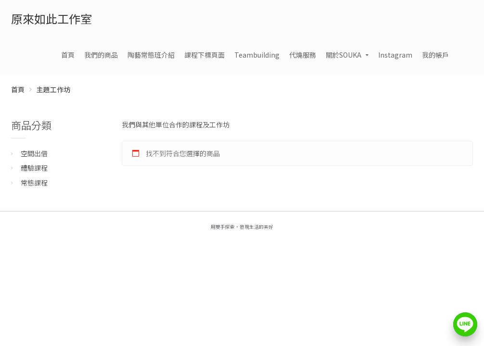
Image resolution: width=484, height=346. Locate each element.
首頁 (68, 55)
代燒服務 (302, 55)
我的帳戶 (435, 55)
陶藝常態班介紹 (151, 55)
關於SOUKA (343, 55)
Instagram (395, 55)
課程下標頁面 (204, 55)
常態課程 (34, 182)
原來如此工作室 (51, 18)
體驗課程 (34, 168)
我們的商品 (101, 55)
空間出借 (34, 153)
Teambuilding (257, 55)
